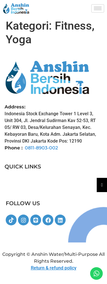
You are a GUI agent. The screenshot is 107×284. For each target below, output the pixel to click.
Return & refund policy (53, 268)
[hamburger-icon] (97, 8)
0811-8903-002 (41, 148)
